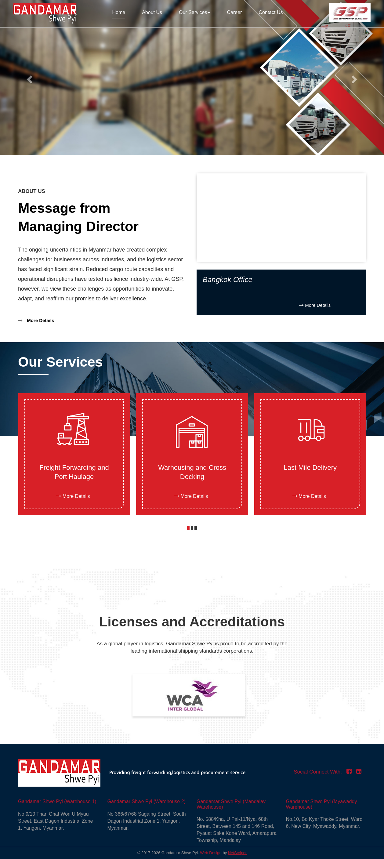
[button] (188, 528)
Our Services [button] (194, 12)
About (152, 12)
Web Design (211, 852)
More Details (36, 320)
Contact (271, 12)
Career (234, 12)
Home (118, 12)
